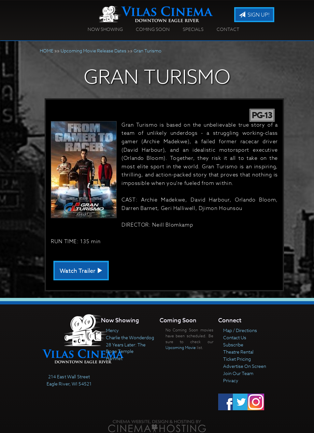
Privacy (230, 380)
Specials (193, 29)
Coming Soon (153, 29)
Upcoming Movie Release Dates (93, 51)
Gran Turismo (148, 51)
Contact (228, 29)
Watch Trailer (81, 271)
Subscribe (233, 345)
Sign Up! (254, 15)
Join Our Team (238, 373)
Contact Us (234, 337)
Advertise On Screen (244, 366)
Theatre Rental (238, 352)
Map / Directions (240, 330)
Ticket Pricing (237, 359)
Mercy (112, 330)
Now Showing (105, 29)
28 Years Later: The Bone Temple (126, 348)
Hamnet (114, 358)
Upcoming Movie (180, 347)
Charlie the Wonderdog (130, 337)
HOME (46, 51)
